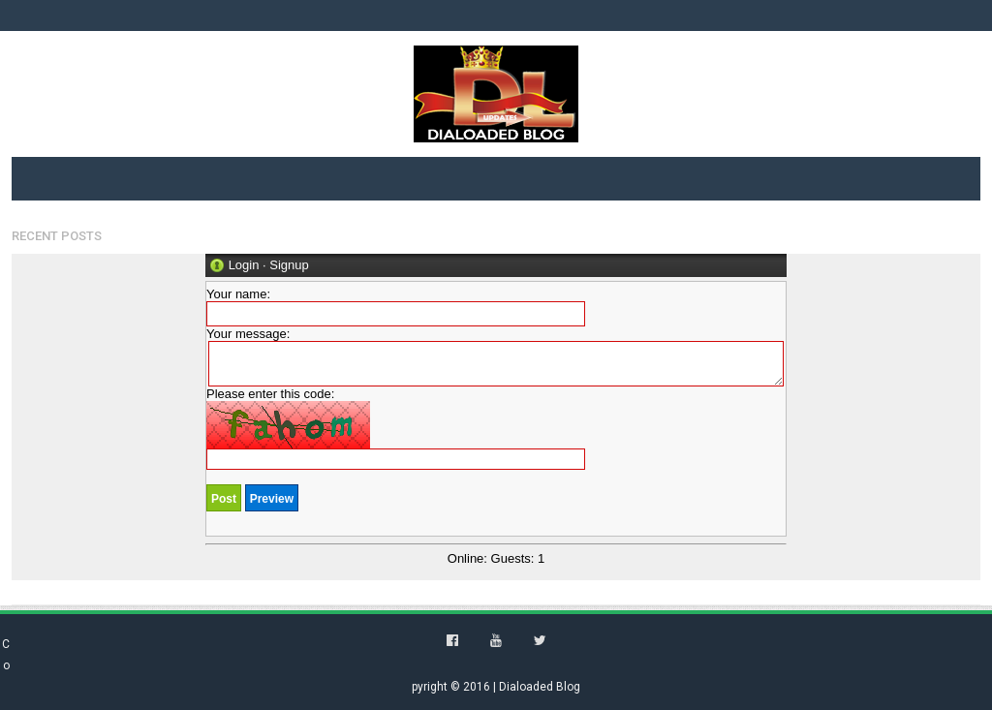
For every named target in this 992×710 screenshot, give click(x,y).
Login (244, 265)
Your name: (395, 306)
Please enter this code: (395, 428)
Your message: (495, 356)
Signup (288, 265)
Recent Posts (57, 236)
